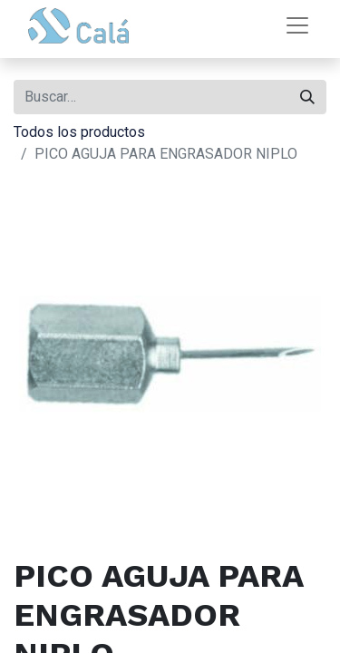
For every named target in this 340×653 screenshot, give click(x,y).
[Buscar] (307, 97)
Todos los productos (79, 132)
